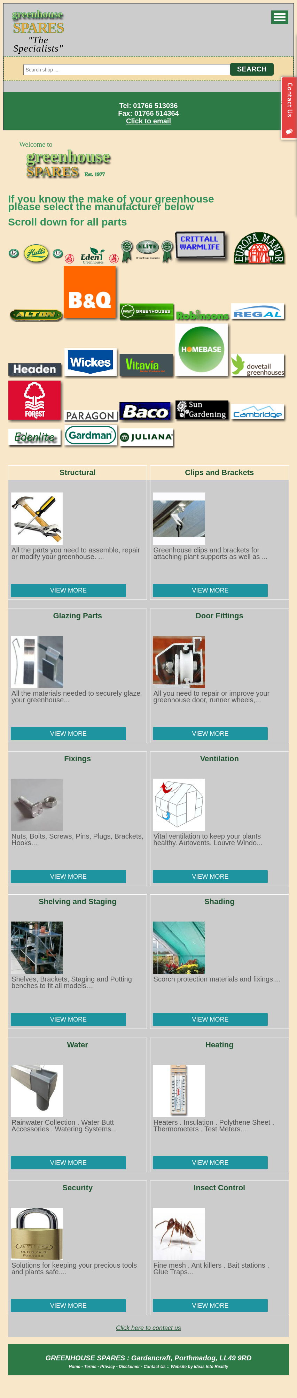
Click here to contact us (148, 1327)
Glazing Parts (77, 615)
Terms (90, 1366)
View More (68, 590)
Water (77, 1044)
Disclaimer (129, 1366)
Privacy (107, 1366)
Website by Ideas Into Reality (199, 1366)
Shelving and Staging (78, 901)
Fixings (77, 758)
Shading (219, 901)
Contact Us (154, 1366)
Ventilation (219, 758)
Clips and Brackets (219, 472)
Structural (78, 472)
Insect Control (219, 1187)
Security (77, 1187)
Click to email (148, 121)
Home (74, 1366)
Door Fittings (219, 615)
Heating (219, 1044)
